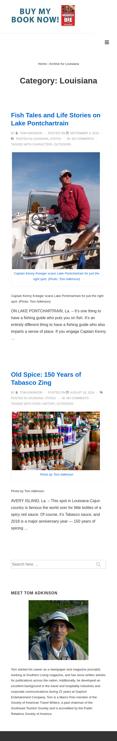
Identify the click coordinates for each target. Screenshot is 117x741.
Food (36, 404)
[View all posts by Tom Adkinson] (29, 133)
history (48, 404)
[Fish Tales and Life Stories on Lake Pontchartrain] (84, 133)
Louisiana (40, 139)
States (55, 139)
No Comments (83, 139)
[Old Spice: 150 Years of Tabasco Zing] (82, 392)
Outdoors (62, 144)
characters (42, 144)
